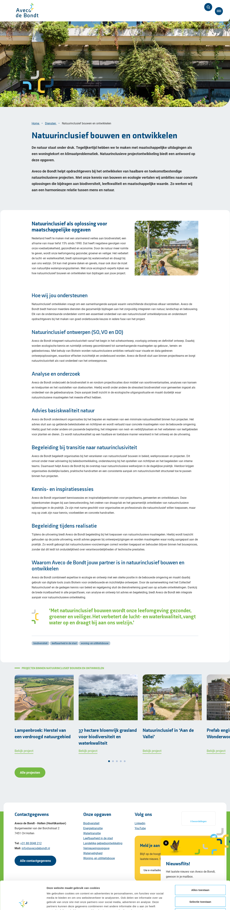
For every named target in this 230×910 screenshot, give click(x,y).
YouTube (140, 828)
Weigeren (200, 750)
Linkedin (140, 823)
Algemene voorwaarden (93, 899)
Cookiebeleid (64, 899)
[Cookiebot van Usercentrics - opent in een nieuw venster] (23, 767)
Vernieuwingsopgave (96, 848)
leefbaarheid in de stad (64, 643)
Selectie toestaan (200, 739)
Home (36, 123)
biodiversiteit (40, 643)
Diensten (51, 123)
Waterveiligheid (92, 853)
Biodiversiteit (91, 823)
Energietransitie (93, 828)
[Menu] (219, 11)
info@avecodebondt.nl (36, 848)
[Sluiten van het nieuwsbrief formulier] (166, 843)
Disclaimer (22, 899)
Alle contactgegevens (35, 861)
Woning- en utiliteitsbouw (99, 858)
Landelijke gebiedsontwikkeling (102, 843)
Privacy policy (42, 899)
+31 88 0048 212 (31, 843)
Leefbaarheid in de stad (98, 838)
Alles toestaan (200, 727)
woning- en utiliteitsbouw (95, 643)
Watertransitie (92, 833)
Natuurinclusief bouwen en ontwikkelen (87, 123)
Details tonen (192, 767)
